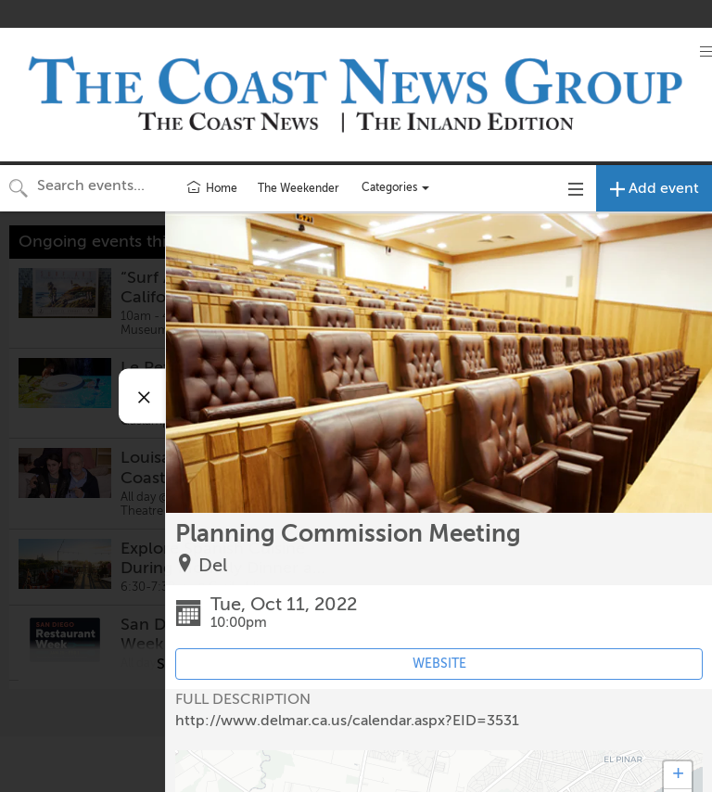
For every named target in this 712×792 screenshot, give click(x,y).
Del (212, 565)
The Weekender (298, 188)
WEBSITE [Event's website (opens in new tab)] (439, 664)
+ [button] (678, 775)
